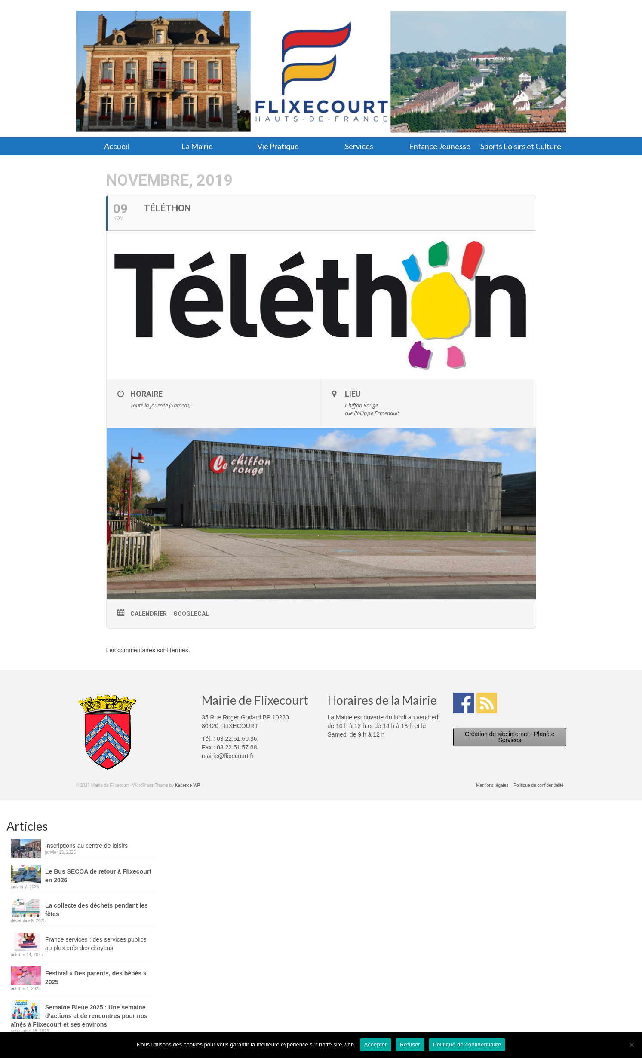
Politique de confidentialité (467, 1044)
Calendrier (148, 613)
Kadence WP (187, 785)
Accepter (375, 1044)
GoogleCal (191, 613)
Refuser (410, 1044)
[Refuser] (631, 1044)
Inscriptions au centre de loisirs (86, 845)
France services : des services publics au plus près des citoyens (96, 943)
